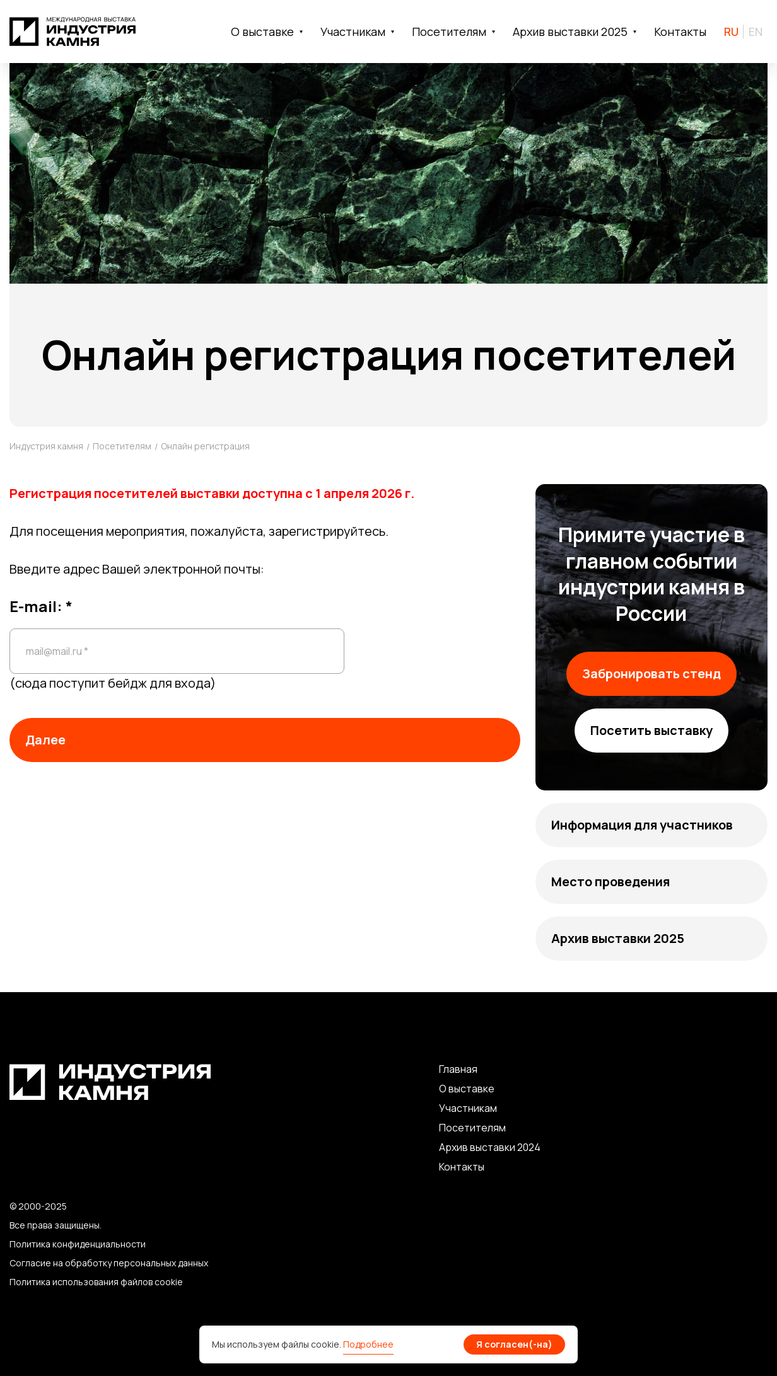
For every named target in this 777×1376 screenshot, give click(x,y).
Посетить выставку (651, 730)
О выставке (466, 1089)
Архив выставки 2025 (617, 938)
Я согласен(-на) (514, 1344)
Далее (45, 739)
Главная (458, 1069)
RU (731, 31)
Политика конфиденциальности (77, 1244)
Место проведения (610, 881)
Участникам (468, 1108)
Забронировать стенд (651, 673)
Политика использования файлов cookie (96, 1282)
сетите (470, 1128)
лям (497, 1128)
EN (755, 31)
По (445, 1128)
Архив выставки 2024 (489, 1147)
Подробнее (368, 1344)
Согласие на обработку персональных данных (108, 1263)
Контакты (680, 31)
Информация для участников (642, 824)
